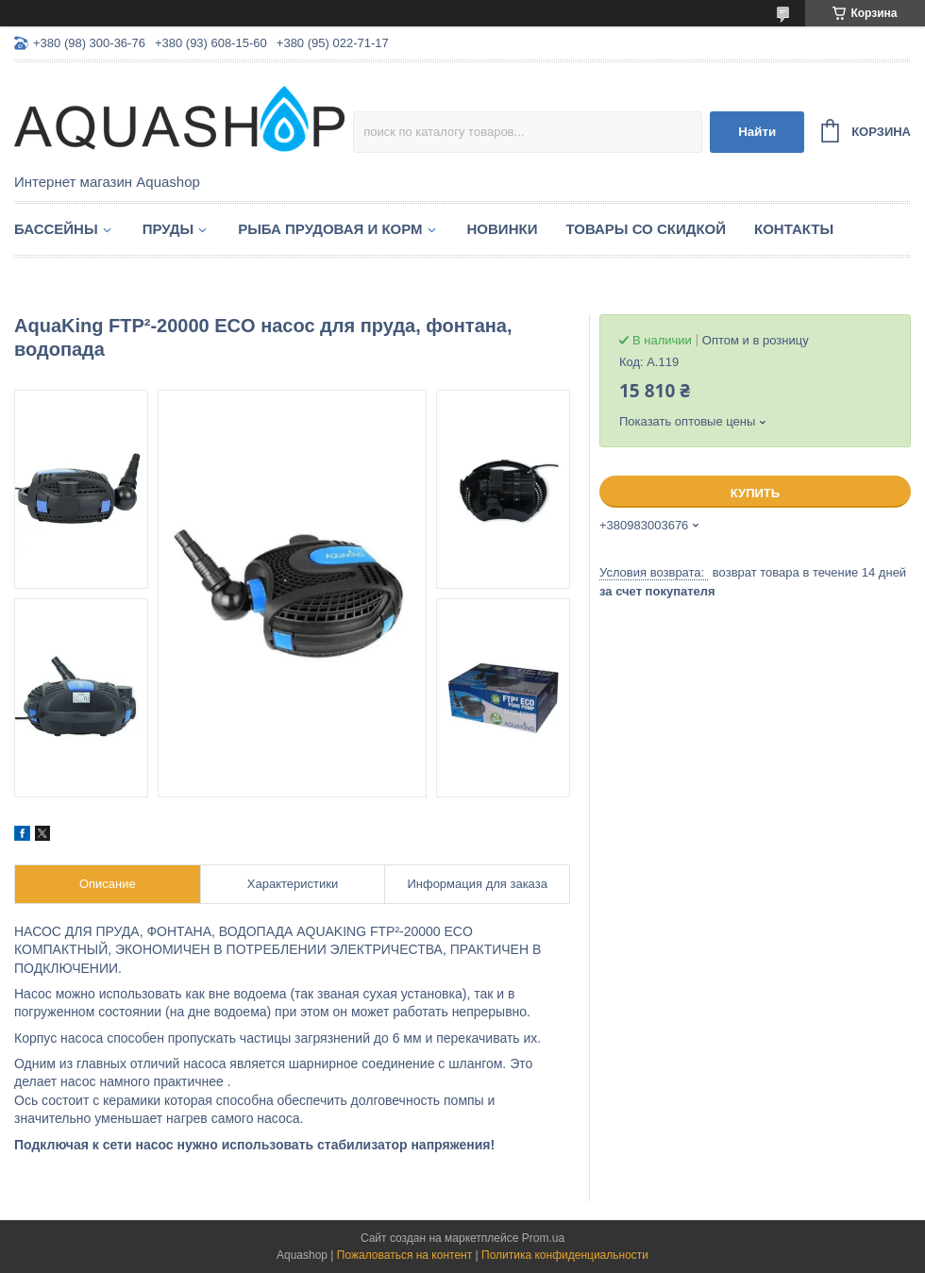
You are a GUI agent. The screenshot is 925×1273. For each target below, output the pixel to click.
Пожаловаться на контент (404, 1255)
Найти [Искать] (757, 132)
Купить (755, 493)
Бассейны (56, 229)
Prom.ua (543, 1238)
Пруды (168, 229)
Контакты (793, 229)
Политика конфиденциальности (564, 1255)
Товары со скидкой (645, 229)
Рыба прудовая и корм (330, 229)
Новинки (502, 229)
